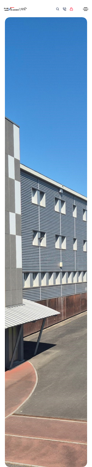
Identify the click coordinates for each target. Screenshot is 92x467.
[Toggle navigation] (85, 9)
